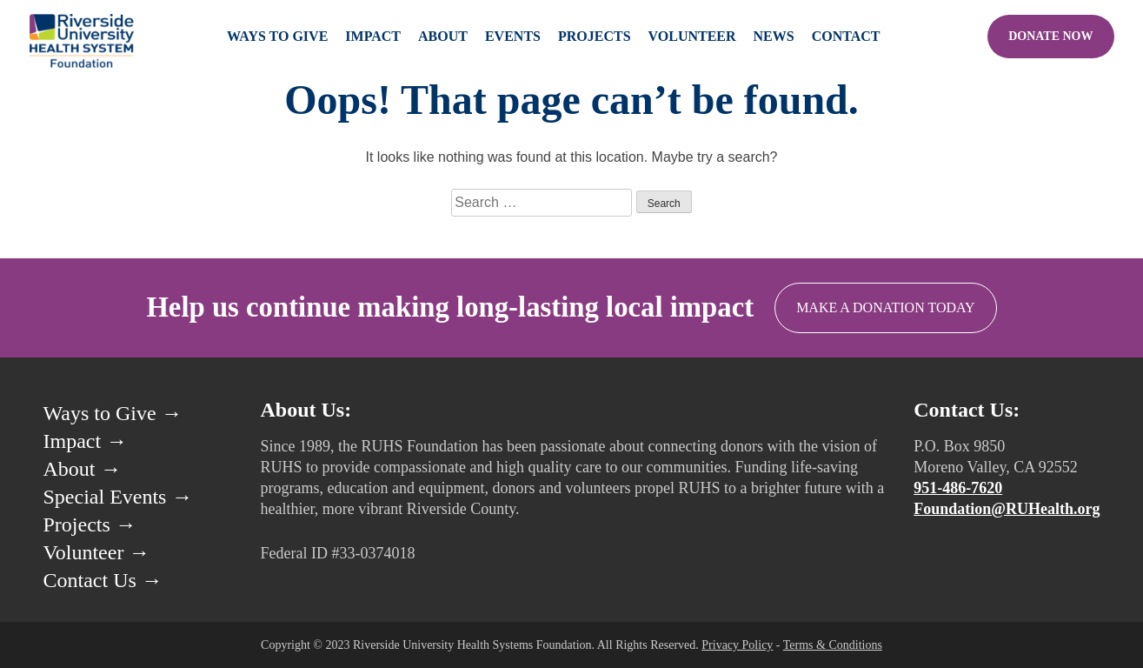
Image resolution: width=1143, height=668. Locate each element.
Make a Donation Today (885, 307)
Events (513, 36)
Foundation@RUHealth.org (1007, 509)
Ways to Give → (113, 413)
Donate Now (1050, 36)
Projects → (89, 524)
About (443, 36)
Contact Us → (103, 580)
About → (82, 469)
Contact (846, 36)
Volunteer (692, 36)
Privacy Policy (737, 644)
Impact (373, 36)
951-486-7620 (958, 488)
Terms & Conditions (832, 644)
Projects (594, 36)
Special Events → (118, 496)
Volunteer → (96, 552)
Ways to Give (277, 36)
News (774, 36)
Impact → (85, 441)
